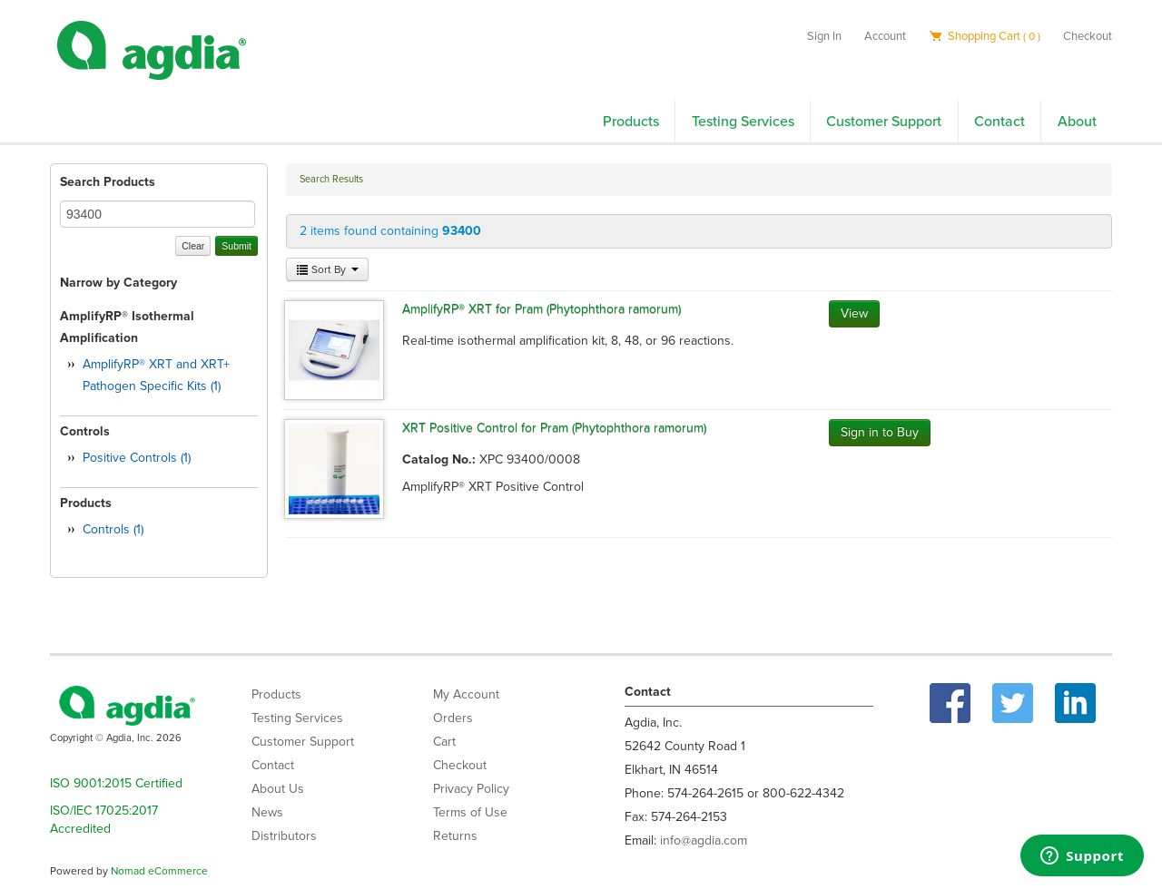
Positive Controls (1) (137, 457)
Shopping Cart (984, 36)
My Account (466, 694)
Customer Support (883, 121)
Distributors (284, 836)
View (854, 313)
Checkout (1087, 36)
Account (885, 36)
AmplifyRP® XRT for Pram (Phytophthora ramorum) (541, 309)
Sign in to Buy (880, 432)
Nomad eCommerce (159, 871)
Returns (455, 836)
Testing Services (743, 121)
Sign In (824, 36)
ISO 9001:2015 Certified (116, 783)
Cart (444, 741)
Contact (999, 121)
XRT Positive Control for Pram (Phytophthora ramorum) (554, 427)
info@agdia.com (703, 840)
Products (631, 121)
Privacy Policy (471, 788)
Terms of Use (470, 812)
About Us (277, 788)
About (1077, 121)
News (267, 812)
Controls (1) (113, 529)
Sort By (327, 269)
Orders (453, 718)
